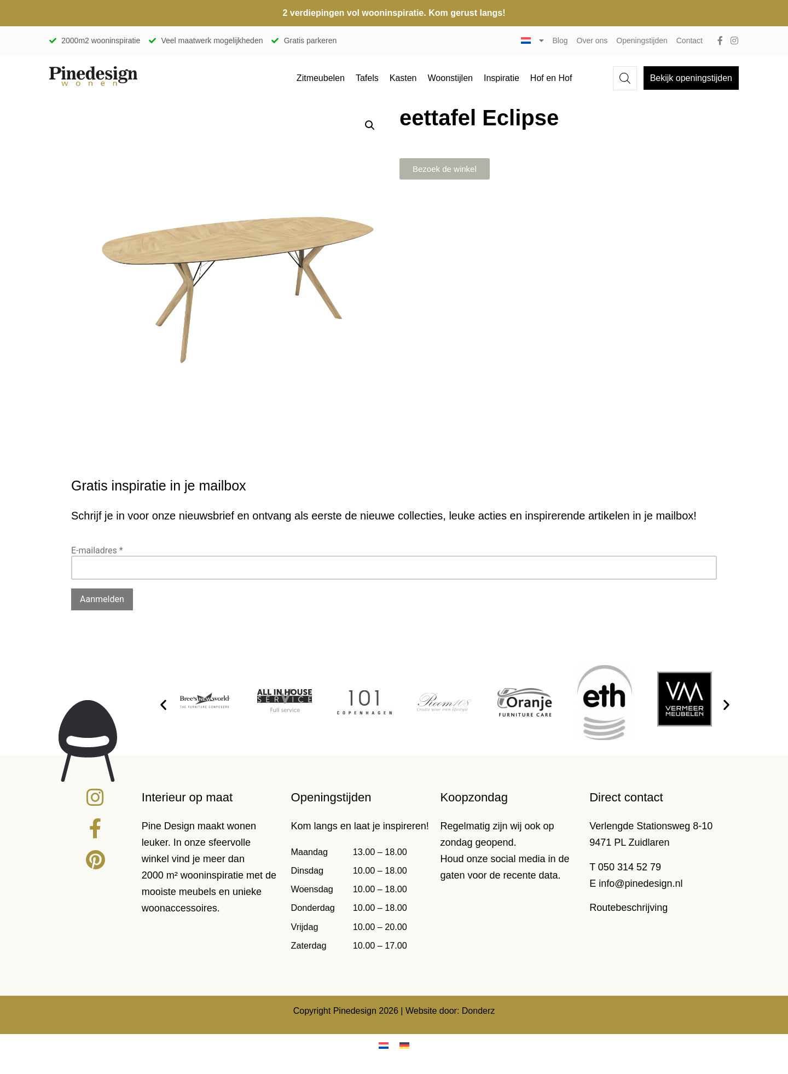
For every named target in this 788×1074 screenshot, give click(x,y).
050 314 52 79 (629, 867)
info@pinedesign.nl (640, 883)
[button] (370, 125)
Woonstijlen (450, 78)
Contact (689, 40)
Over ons (592, 40)
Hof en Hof (551, 78)
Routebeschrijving (628, 907)
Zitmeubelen (321, 78)
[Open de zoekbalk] (624, 78)
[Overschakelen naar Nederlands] (383, 1045)
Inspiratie (501, 78)
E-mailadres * (97, 550)
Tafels (367, 78)
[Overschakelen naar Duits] (404, 1045)
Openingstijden (641, 40)
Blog (560, 40)
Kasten (403, 78)
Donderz (478, 1010)
